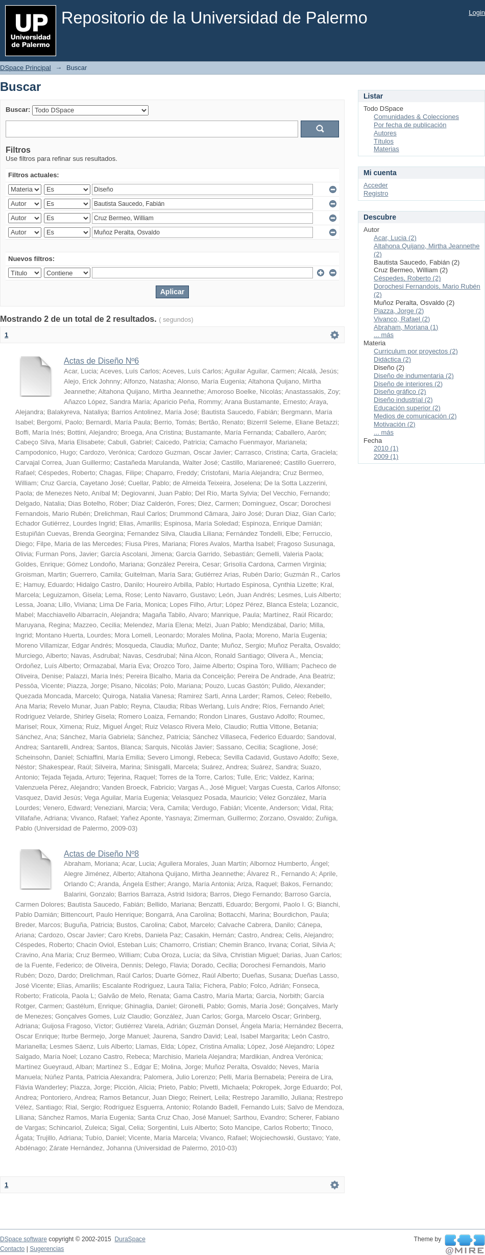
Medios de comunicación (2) (415, 416)
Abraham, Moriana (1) (406, 327)
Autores (385, 133)
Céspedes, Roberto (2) (407, 278)
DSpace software (23, 1239)
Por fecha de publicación (410, 125)
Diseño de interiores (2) (408, 384)
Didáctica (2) (392, 359)
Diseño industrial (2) (403, 400)
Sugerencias (47, 1248)
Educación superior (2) (407, 408)
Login (477, 12)
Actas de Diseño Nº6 (101, 361)
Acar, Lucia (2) (395, 238)
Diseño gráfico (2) (400, 391)
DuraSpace (129, 1239)
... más (384, 335)
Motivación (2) (395, 424)
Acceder (375, 185)
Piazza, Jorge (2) (399, 311)
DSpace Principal (25, 68)
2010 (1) (386, 448)
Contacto (12, 1248)
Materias (386, 149)
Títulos (384, 141)
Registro (375, 193)
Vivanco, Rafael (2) (402, 319)
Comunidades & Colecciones (416, 117)
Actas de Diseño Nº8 (101, 853)
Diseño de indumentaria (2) (414, 376)
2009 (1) (386, 456)
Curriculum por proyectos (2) (416, 351)
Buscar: (18, 109)
